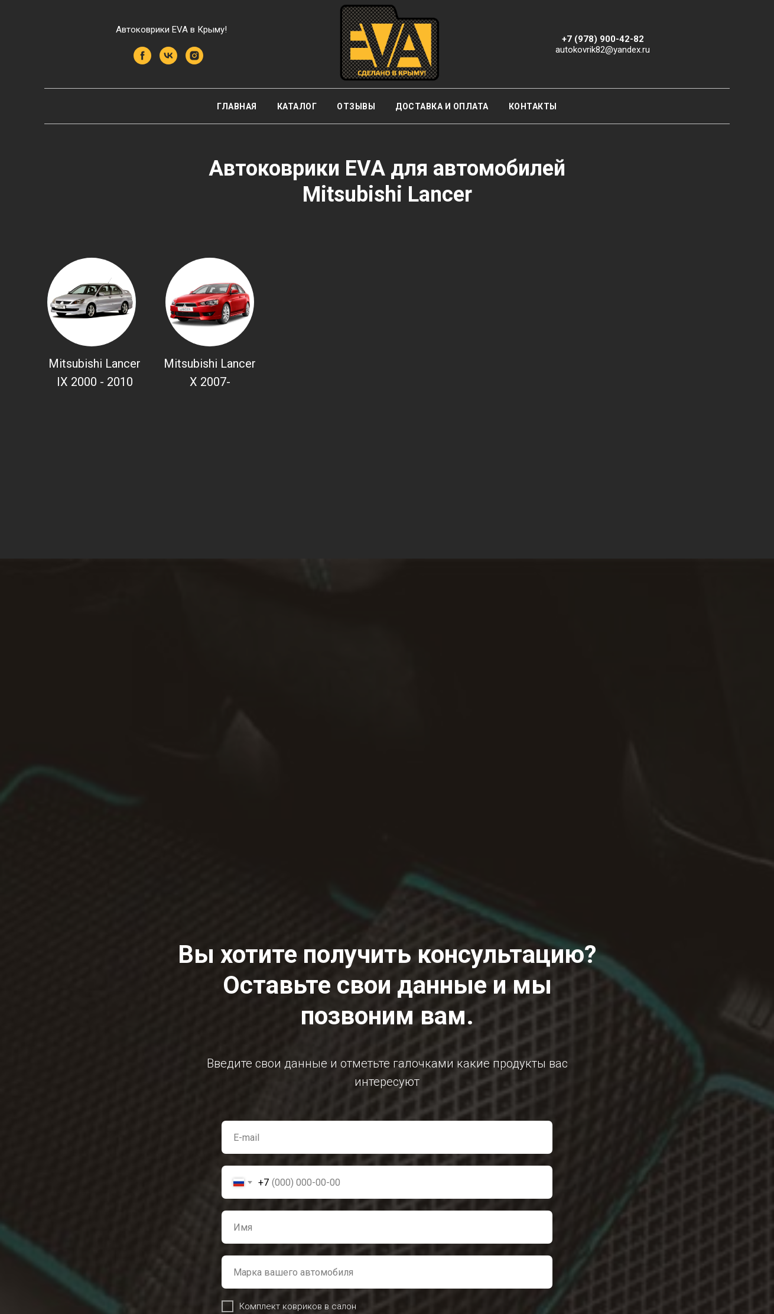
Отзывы (356, 106)
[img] (91, 302)
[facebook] (142, 61)
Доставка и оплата (442, 106)
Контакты (533, 106)
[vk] (168, 61)
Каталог (297, 106)
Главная (237, 106)
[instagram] (194, 61)
